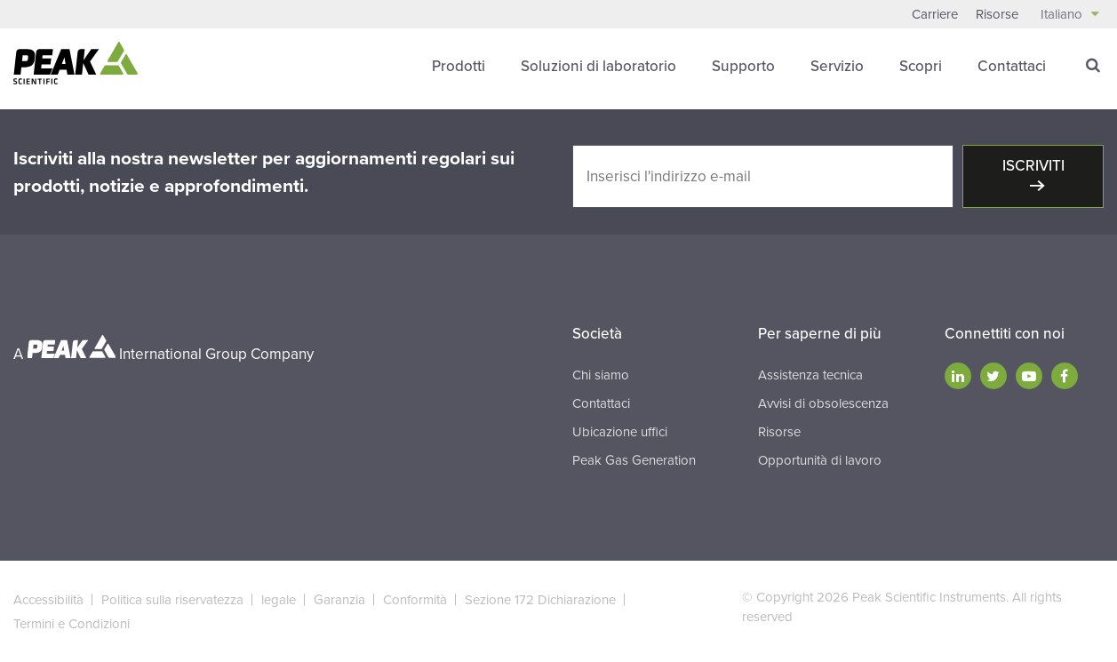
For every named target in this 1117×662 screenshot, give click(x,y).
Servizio (837, 66)
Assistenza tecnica (810, 375)
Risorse (997, 14)
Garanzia (339, 600)
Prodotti (458, 66)
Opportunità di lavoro (820, 460)
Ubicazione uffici (619, 432)
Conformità (415, 600)
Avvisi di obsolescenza (823, 403)
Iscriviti (1033, 165)
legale (278, 600)
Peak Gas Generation (634, 460)
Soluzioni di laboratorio (598, 66)
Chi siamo (600, 375)
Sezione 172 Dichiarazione (540, 600)
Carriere (935, 14)
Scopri (920, 66)
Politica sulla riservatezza (172, 600)
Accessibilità (48, 600)
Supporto (743, 66)
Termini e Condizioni (71, 624)
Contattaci (1011, 66)
